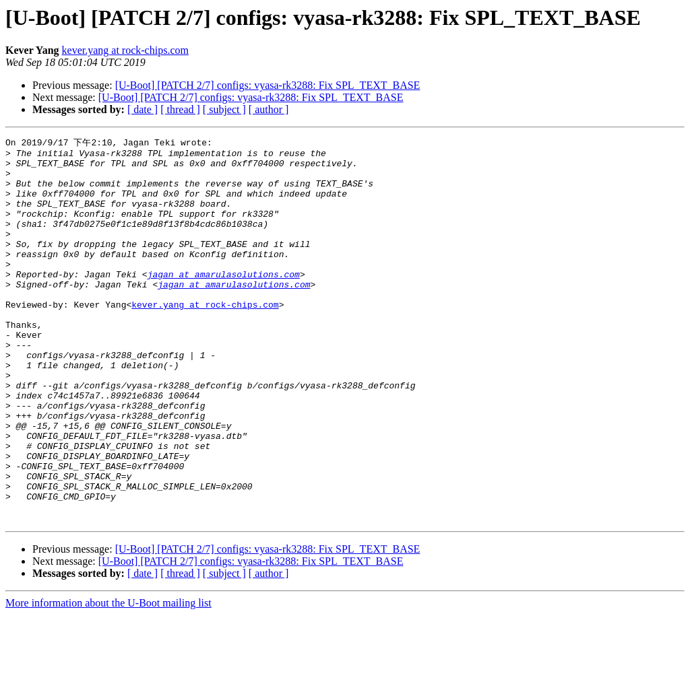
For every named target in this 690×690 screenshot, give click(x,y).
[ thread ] (180, 109)
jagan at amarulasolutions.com (224, 301)
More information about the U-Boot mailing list (108, 678)
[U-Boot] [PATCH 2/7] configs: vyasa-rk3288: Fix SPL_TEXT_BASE (267, 85)
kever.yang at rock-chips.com (125, 50)
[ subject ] (224, 109)
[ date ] (142, 109)
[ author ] (269, 109)
